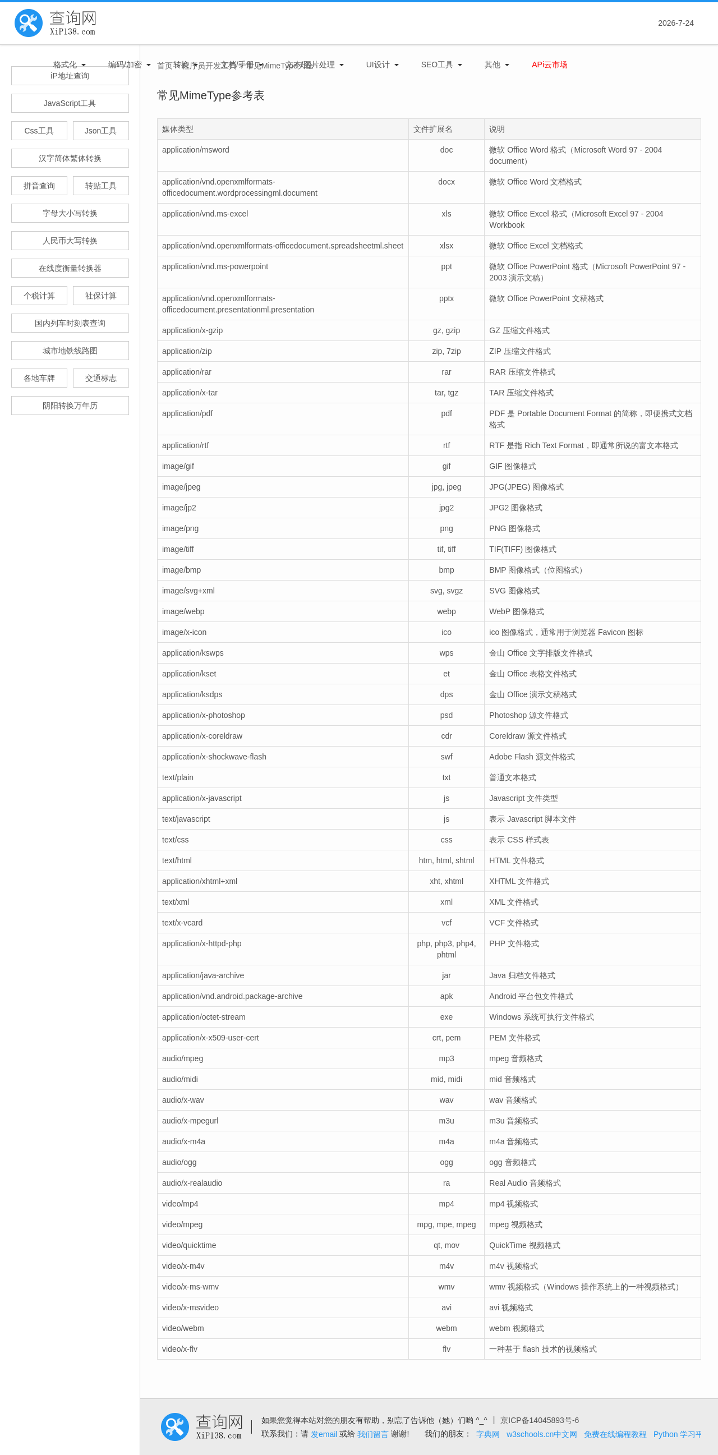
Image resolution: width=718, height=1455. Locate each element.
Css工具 (38, 130)
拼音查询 (39, 185)
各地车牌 (39, 378)
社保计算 (101, 295)
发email (324, 1434)
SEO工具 (437, 64)
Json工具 (101, 130)
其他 (492, 64)
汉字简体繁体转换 (70, 158)
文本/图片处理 (310, 64)
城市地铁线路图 (70, 350)
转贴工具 (101, 185)
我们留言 (373, 1434)
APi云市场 (550, 64)
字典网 (488, 1434)
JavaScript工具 (70, 103)
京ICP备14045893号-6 (539, 1420)
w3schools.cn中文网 (542, 1434)
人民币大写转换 (70, 240)
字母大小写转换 (70, 213)
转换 (181, 64)
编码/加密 (125, 64)
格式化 (65, 64)
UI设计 (378, 64)
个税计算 (39, 295)
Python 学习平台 (682, 1434)
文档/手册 (237, 64)
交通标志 (101, 378)
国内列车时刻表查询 (70, 323)
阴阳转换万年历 (70, 405)
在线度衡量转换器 (70, 268)
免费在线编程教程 (615, 1434)
